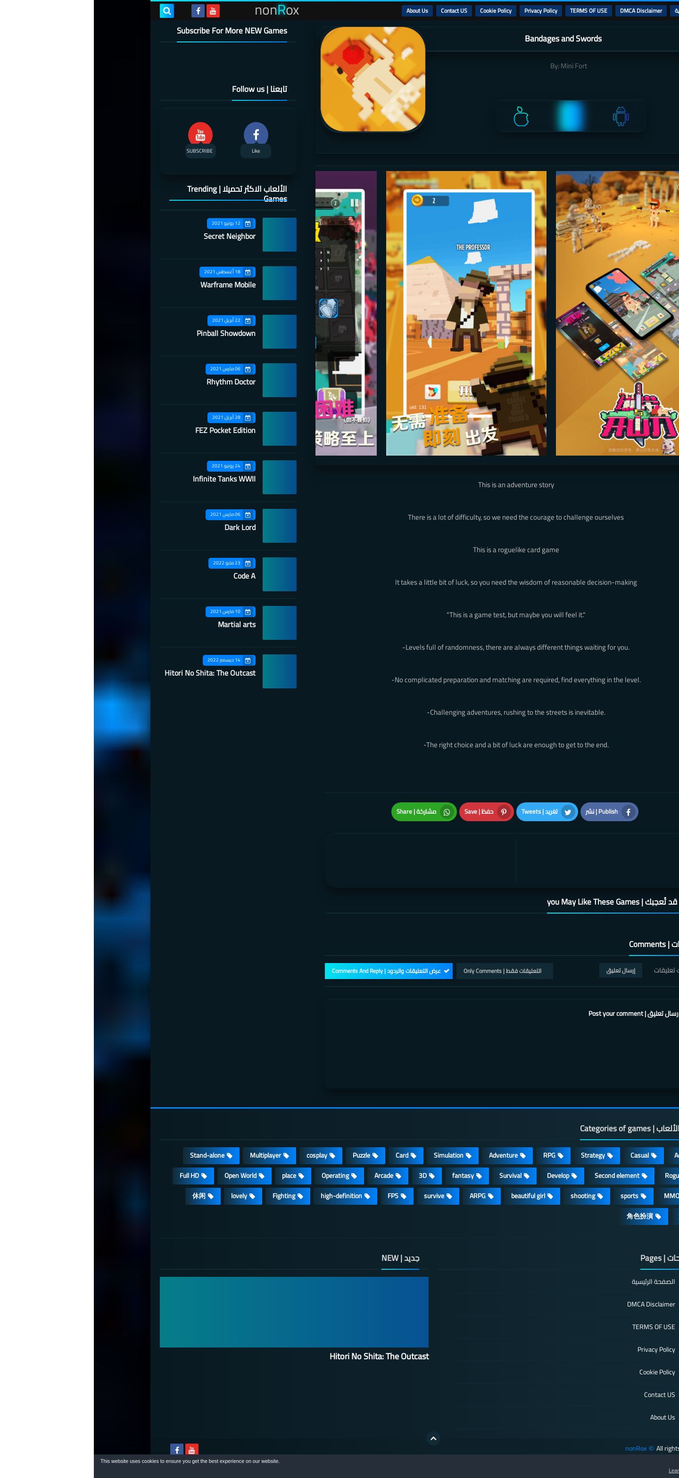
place (195, 1175)
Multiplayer (171, 1155)
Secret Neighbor (136, 236)
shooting (489, 1196)
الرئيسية (590, 10)
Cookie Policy (402, 10)
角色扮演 (546, 1216)
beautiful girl (434, 1196)
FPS (299, 1196)
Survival (417, 1175)
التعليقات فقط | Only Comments (408, 970)
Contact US (360, 10)
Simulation (355, 1155)
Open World (147, 1175)
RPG (455, 1155)
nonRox (542, 1449)
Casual (546, 1155)
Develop (464, 1175)
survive (340, 1196)
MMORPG (584, 1196)
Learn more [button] (588, 1470)
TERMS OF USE (494, 10)
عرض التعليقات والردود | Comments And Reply (292, 970)
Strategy (499, 1155)
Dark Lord (146, 527)
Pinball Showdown (132, 333)
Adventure (409, 1155)
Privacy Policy (447, 10)
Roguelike (584, 1175)
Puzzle (267, 1155)
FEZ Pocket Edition (131, 430)
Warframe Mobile (134, 285)
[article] (329, 860)
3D (329, 1175)
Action (589, 1155)
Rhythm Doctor (137, 382)
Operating (241, 1175)
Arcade (290, 1175)
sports (536, 1196)
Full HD (95, 1175)
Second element (523, 1175)
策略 (591, 1216)
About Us (323, 10)
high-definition (247, 1196)
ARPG (384, 1196)
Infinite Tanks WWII (130, 479)
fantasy (369, 1175)
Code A (151, 576)
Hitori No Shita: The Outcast (116, 673)
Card (308, 1155)
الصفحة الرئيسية (559, 1282)
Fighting (190, 1196)
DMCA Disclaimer (547, 10)
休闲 (105, 1196)
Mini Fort (480, 66)
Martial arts (143, 624)
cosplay (223, 1155)
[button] (642, 1467)
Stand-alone (113, 1155)
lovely (145, 1196)
